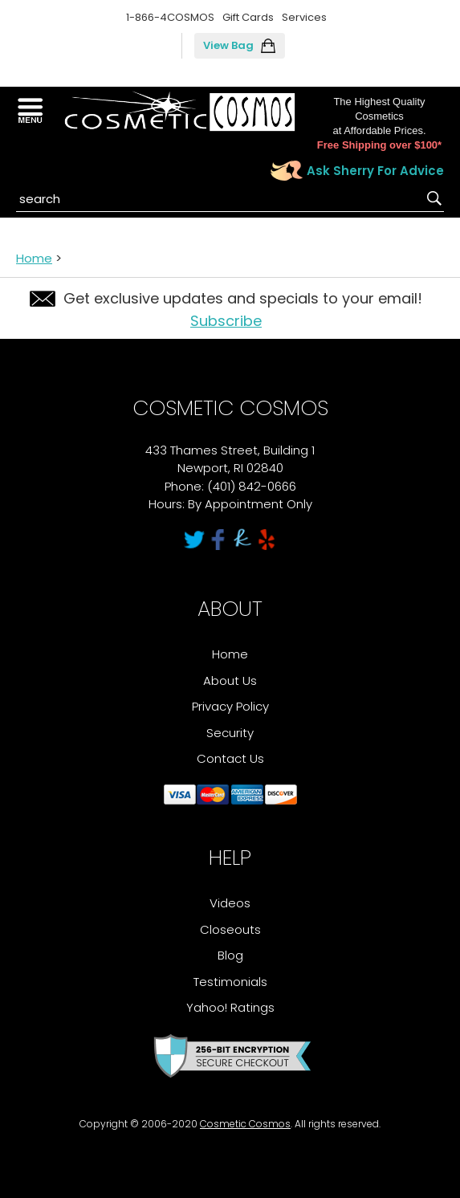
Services (304, 17)
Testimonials (230, 981)
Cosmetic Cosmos (245, 1124)
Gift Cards (248, 17)
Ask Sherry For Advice (375, 170)
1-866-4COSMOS (170, 17)
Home (34, 258)
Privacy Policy (230, 706)
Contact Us (230, 758)
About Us (230, 680)
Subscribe (226, 321)
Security (230, 732)
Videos (230, 902)
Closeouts (230, 929)
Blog (230, 955)
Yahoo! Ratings (230, 1007)
